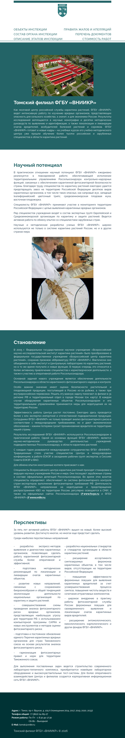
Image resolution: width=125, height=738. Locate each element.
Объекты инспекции (30, 29)
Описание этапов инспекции (38, 39)
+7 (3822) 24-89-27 (39, 714)
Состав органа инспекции (35, 34)
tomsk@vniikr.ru (27, 724)
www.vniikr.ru (37, 497)
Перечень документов (93, 34)
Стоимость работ (96, 39)
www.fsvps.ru (91, 493)
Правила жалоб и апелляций (87, 29)
